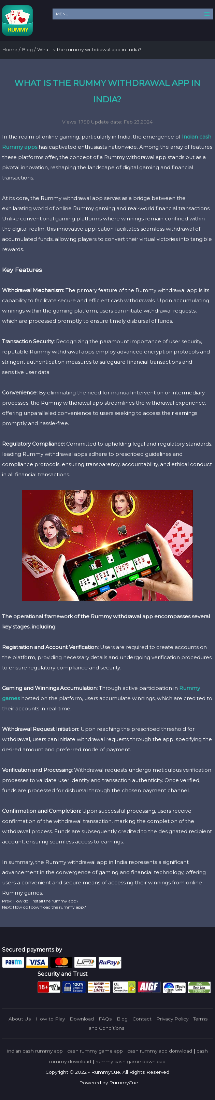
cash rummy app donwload (159, 1051)
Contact (142, 1019)
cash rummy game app (95, 1051)
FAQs (105, 1019)
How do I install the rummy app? (45, 900)
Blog (122, 1019)
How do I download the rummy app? (49, 907)
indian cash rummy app (35, 1051)
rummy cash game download (131, 1061)
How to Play (50, 1019)
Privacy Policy (172, 1019)
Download (82, 1019)
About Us (20, 1019)
